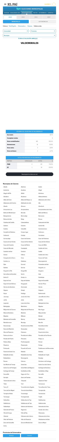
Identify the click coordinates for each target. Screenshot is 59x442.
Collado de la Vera (43, 254)
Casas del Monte (25, 245)
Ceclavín (23, 251)
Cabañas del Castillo (9, 222)
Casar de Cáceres (25, 238)
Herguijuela (24, 284)
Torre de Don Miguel (9, 390)
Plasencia (6, 345)
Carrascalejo (7, 238)
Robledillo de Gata (8, 355)
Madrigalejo (7, 306)
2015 (23, 17)
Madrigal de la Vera (43, 303)
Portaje (40, 345)
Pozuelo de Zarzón (26, 348)
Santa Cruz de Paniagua (10, 367)
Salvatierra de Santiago (44, 361)
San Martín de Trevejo (9, 364)
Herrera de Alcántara (9, 287)
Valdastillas (7, 400)
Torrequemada (25, 397)
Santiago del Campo (9, 371)
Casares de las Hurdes (9, 242)
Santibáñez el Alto (26, 371)
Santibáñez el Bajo (43, 371)
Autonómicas (43, 21)
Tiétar (5, 384)
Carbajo (23, 235)
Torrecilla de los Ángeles (27, 387)
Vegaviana (24, 409)
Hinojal (23, 290)
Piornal (40, 342)
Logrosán (6, 303)
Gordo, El (6, 277)
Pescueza (23, 338)
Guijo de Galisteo (25, 280)
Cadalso (6, 229)
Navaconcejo (7, 325)
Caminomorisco (42, 229)
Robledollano (7, 358)
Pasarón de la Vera (43, 332)
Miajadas (6, 316)
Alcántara (41, 193)
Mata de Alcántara (8, 313)
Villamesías (41, 413)
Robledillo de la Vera (26, 355)
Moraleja (23, 322)
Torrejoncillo (41, 390)
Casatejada (24, 248)
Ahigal (40, 190)
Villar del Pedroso (8, 419)
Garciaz (23, 267)
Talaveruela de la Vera (9, 380)
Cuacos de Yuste (42, 258)
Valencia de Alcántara (27, 406)
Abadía (5, 187)
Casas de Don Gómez (44, 242)
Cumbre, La (7, 261)
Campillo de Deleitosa (9, 232)
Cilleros (23, 254)
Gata (39, 274)
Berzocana (41, 216)
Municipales (16, 21)
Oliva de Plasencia (8, 332)
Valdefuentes (41, 400)
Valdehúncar (7, 403)
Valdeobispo (7, 406)
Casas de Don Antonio (27, 242)
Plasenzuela (24, 345)
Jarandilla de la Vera (43, 296)
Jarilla (5, 300)
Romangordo (24, 358)
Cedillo (40, 251)
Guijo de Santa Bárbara (10, 284)
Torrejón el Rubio (8, 393)
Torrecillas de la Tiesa (44, 387)
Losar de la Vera (25, 303)
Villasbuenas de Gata (44, 419)
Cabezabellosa (25, 222)
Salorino (23, 361)
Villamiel (6, 416)
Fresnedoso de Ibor (43, 264)
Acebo (40, 187)
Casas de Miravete (8, 248)
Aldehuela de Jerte (26, 203)
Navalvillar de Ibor (43, 325)
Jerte (22, 300)
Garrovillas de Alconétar (10, 274)
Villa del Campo (8, 413)
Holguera (40, 290)
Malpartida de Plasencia (27, 309)
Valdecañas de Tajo (26, 400)
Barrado (23, 212)
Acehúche (6, 190)
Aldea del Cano (7, 200)
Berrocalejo (24, 216)
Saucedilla (6, 374)
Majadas (40, 306)
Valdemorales (42, 403)
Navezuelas (24, 329)
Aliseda (5, 206)
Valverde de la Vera (43, 406)
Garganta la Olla (8, 271)
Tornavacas (41, 384)
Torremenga (24, 393)
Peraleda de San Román (44, 335)
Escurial (23, 264)
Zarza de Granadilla (9, 422)
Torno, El (6, 387)
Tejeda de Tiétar (42, 380)
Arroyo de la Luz (8, 209)
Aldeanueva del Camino (10, 203)
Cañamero (41, 232)
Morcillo (40, 322)
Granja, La (23, 277)
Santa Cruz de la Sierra (44, 364)
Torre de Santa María (26, 390)
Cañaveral (6, 235)
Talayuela (23, 380)
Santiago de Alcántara (44, 367)
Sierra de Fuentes (25, 377)
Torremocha (41, 393)
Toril (22, 384)
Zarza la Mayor (42, 422)
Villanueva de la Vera (44, 416)
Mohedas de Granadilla (10, 319)
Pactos (35, 12)
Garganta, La (41, 267)
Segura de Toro (25, 374)
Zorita (5, 426)
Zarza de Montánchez (26, 422)
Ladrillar (40, 300)
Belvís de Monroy (43, 212)
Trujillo (40, 397)
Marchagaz (41, 309)
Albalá (22, 193)
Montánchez (41, 319)
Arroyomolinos (25, 209)
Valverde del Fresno (9, 409)
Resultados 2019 (27, 12)
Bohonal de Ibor (8, 219)
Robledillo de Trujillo (43, 355)
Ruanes (6, 361)
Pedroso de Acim (8, 335)
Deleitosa (23, 261)
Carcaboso (41, 235)
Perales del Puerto (8, 338)
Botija (22, 219)
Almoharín (41, 206)
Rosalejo (40, 358)
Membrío (23, 313)
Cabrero (6, 225)
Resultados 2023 (15, 12)
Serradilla (41, 374)
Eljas (5, 264)
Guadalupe (41, 277)
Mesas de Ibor (42, 313)
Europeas (50, 12)
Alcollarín (6, 196)
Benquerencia (7, 216)
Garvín (22, 274)
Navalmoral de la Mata (27, 325)
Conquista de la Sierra (9, 258)
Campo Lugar (24, 232)
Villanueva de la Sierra (27, 416)
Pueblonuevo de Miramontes (46, 348)
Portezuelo (6, 348)
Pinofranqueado (25, 342)
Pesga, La (41, 338)
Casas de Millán (42, 245)
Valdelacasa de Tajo (26, 403)
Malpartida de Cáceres (10, 309)
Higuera (6, 290)
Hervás (40, 287)
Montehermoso (8, 322)
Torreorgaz (7, 397)
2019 (10, 17)
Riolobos (40, 351)
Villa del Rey (24, 413)
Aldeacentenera (42, 196)
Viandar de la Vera (43, 409)
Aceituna (23, 190)
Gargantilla (24, 271)
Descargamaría (42, 261)
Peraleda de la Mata (26, 335)
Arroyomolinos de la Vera (45, 209)
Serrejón (6, 377)
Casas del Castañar (9, 245)
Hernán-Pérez (42, 284)
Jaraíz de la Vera (25, 296)
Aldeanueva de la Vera (44, 200)
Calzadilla (23, 229)
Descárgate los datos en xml (29, 174)
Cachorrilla (41, 225)
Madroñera (24, 306)
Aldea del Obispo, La (26, 200)
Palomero (23, 332)
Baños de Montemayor (9, 212)
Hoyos (5, 293)
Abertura (23, 187)
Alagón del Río (7, 193)
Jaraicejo (6, 296)
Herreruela (24, 287)
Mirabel (40, 316)
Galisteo (6, 267)
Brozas (40, 219)
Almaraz (23, 206)
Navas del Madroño (9, 329)
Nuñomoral (41, 329)
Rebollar (23, 351)
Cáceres (23, 225)
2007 (48, 17)
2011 (35, 17)
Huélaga (23, 293)
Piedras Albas (7, 342)
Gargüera (41, 271)
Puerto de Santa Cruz (9, 351)
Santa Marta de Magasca (27, 367)
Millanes (23, 316)
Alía (39, 203)
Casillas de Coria (42, 248)
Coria (22, 258)
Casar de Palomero (43, 238)
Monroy (23, 319)
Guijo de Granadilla (43, 280)
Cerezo (5, 254)
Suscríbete (47, 4)
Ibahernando (41, 293)
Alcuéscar (23, 196)
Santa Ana (24, 364)
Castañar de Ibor (8, 251)
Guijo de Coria (7, 280)
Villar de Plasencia (26, 419)
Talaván (40, 377)
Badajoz (11, 435)
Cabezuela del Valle (43, 222)
